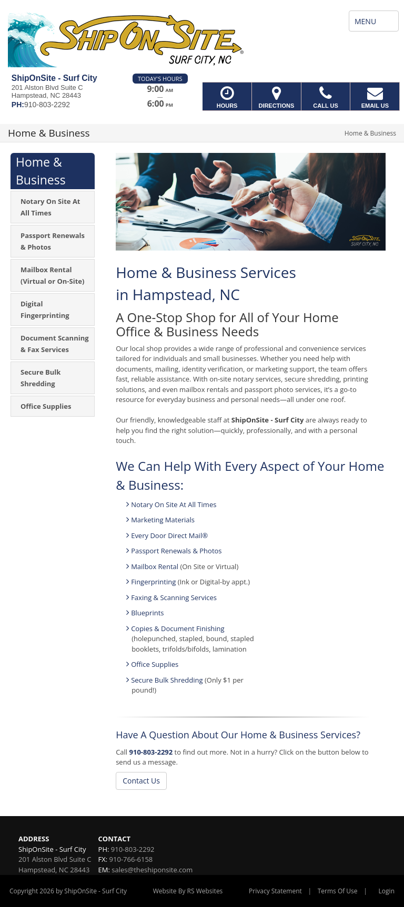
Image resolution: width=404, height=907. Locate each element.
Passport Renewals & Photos (176, 550)
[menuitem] (52, 207)
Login (387, 891)
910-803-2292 (151, 752)
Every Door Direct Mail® (169, 535)
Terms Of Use (338, 891)
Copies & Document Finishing (177, 628)
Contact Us (141, 781)
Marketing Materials (163, 519)
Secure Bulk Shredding (167, 680)
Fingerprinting (153, 581)
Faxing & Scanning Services (174, 597)
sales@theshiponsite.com (152, 869)
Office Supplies (154, 664)
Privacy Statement (275, 891)
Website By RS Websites (188, 891)
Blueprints (147, 612)
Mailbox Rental (155, 566)
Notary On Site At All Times (173, 504)
